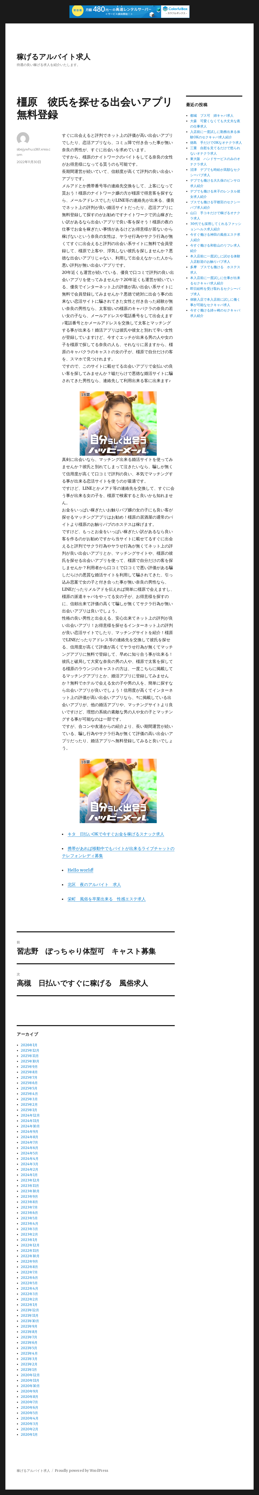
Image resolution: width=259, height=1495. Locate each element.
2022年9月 (29, 1261)
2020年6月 (29, 1407)
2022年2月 (29, 1299)
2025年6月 (29, 1083)
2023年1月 (29, 1240)
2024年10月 (30, 1126)
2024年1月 (29, 1175)
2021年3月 (29, 1359)
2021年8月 (29, 1332)
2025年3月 (29, 1099)
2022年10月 (30, 1256)
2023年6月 (29, 1213)
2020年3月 (29, 1424)
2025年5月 (29, 1088)
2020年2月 (29, 1429)
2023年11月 (30, 1186)
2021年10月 (30, 1321)
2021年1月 (29, 1369)
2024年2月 (29, 1169)
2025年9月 (29, 1067)
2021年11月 (30, 1315)
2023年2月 (29, 1234)
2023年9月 (29, 1196)
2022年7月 (29, 1272)
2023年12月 (30, 1180)
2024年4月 (30, 1158)
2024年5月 (29, 1153)
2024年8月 (29, 1137)
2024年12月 (30, 1115)
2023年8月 (29, 1202)
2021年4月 (29, 1353)
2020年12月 (30, 1375)
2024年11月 (30, 1121)
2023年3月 (29, 1229)
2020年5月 (29, 1413)
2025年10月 (30, 1061)
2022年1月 (29, 1305)
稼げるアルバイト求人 (53, 56)
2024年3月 (29, 1164)
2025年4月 (29, 1094)
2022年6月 (29, 1278)
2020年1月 (29, 1434)
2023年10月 (30, 1191)
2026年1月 (29, 1045)
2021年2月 (29, 1364)
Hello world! (80, 870)
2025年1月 (29, 1110)
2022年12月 (30, 1245)
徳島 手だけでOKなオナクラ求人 (216, 142)
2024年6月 (29, 1148)
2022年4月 (29, 1288)
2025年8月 (29, 1072)
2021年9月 (29, 1326)
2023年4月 (29, 1223)
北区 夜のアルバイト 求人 (94, 884)
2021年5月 (29, 1348)
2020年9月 (29, 1391)
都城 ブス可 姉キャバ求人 (212, 115)
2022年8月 (29, 1267)
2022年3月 (29, 1294)
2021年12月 (30, 1310)
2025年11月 (30, 1056)
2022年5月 (29, 1283)
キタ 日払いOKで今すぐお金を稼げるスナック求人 (116, 834)
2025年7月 (29, 1077)
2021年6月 (29, 1342)
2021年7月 (29, 1337)
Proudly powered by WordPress (81, 1470)
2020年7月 (29, 1402)
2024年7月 (29, 1142)
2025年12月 (30, 1050)
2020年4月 (30, 1418)
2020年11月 (30, 1380)
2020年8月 (29, 1397)
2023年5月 (29, 1218)
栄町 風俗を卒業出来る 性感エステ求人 (107, 898)
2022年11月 (30, 1250)
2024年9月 (29, 1131)
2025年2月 (29, 1104)
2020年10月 (30, 1386)
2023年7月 (29, 1207)
